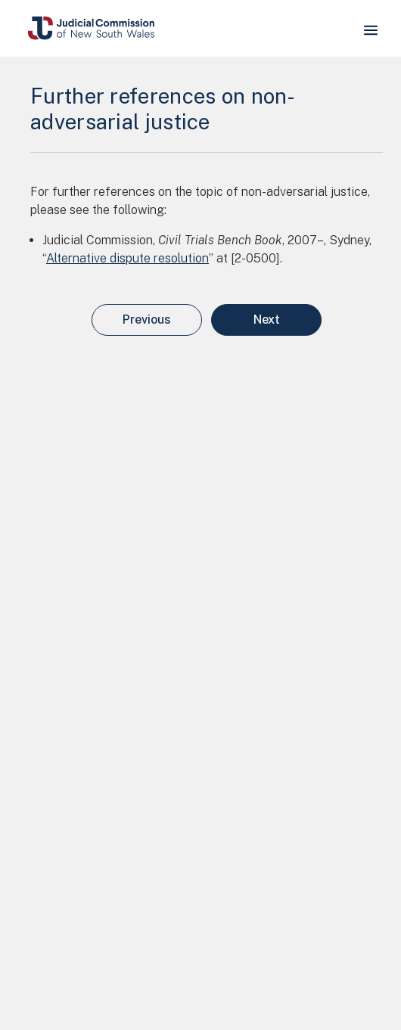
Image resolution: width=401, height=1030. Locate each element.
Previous (147, 319)
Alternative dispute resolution (127, 258)
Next (266, 319)
